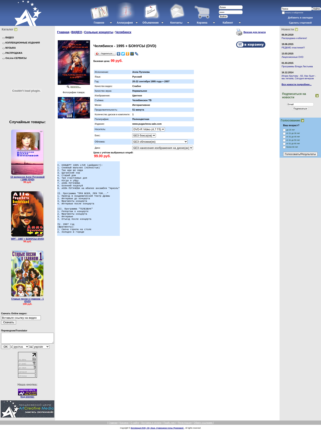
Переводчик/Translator (14, 330)
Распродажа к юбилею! (294, 38)
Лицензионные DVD (292, 57)
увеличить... (75, 87)
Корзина (124, 424)
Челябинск (123, 32)
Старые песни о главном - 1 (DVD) (27, 300)
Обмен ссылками (203, 424)
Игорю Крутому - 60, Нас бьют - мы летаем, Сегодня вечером (298, 77)
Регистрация (185, 424)
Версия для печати (254, 32)
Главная (63, 32)
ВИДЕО (76, 32)
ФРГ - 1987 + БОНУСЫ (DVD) (27, 239)
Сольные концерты (98, 32)
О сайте (134, 424)
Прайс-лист (169, 424)
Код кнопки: (28, 398)
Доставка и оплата (151, 424)
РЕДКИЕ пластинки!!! (293, 47)
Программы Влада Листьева (297, 66)
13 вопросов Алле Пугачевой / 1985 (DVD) (27, 178)
